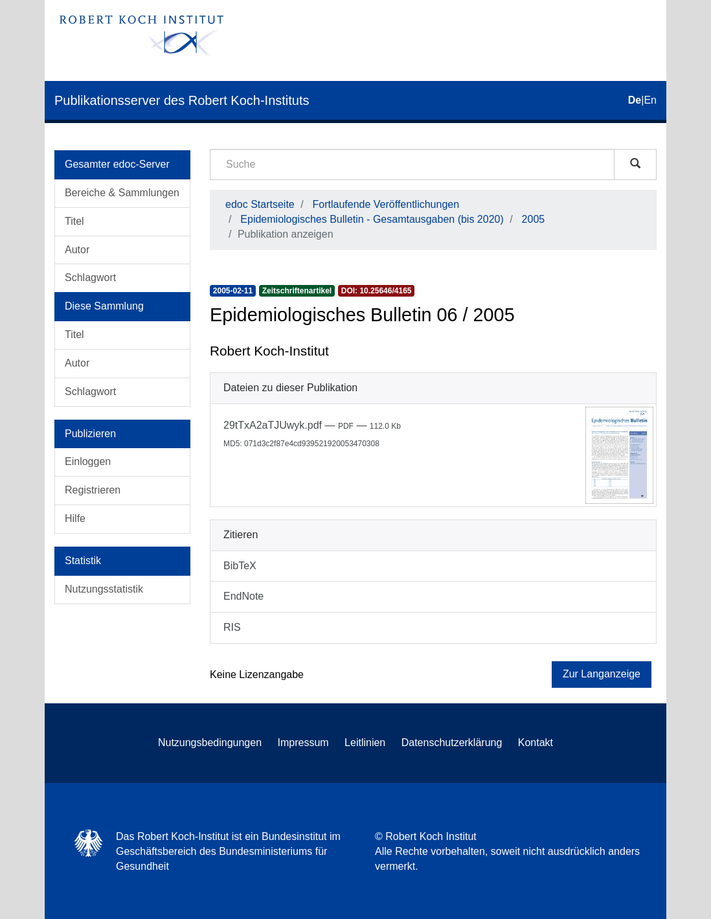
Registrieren (92, 489)
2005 (533, 219)
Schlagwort (90, 277)
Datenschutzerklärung (451, 742)
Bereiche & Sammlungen (122, 192)
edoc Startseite (260, 204)
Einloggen (88, 461)
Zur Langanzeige (601, 673)
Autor (77, 249)
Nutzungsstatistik (104, 589)
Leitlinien (364, 742)
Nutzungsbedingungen (210, 742)
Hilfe (75, 518)
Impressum (303, 742)
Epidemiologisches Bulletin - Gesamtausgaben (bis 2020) (371, 219)
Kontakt (535, 742)
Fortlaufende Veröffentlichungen (386, 204)
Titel (74, 221)
